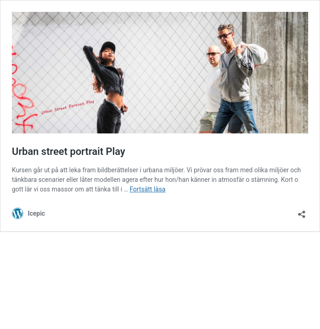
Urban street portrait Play (68, 151)
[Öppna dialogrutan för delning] (301, 211)
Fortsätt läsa (148, 189)
